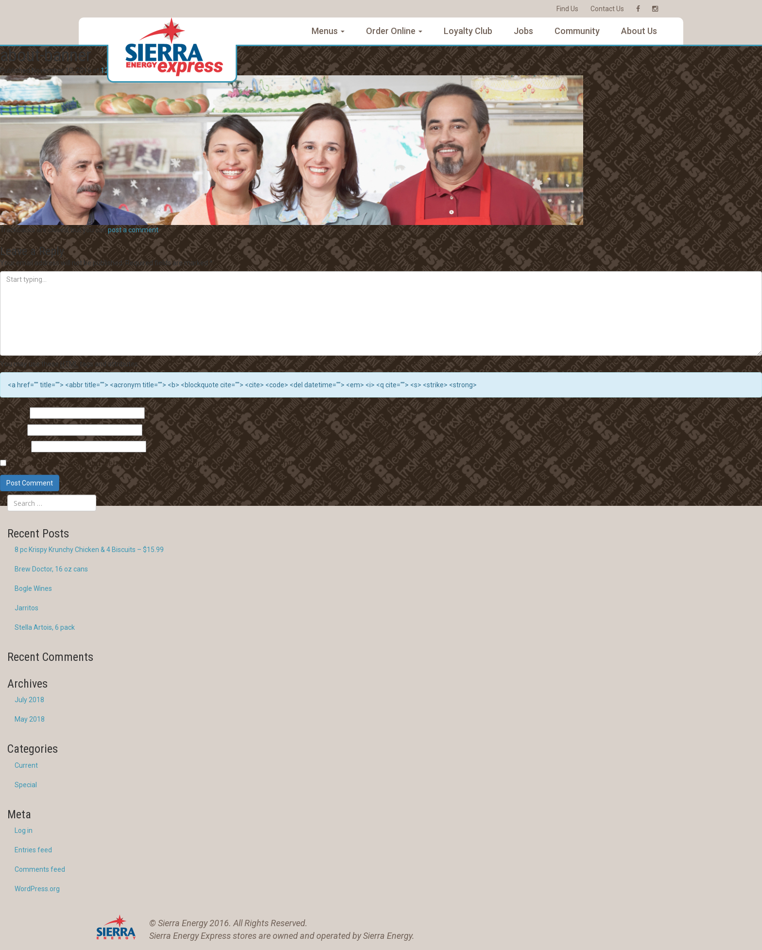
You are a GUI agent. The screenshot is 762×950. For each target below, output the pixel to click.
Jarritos (26, 608)
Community (577, 31)
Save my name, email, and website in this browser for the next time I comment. (150, 463)
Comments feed (40, 869)
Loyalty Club (468, 31)
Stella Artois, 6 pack (45, 627)
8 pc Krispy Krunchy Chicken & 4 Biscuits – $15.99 (89, 549)
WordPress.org (37, 889)
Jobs (523, 31)
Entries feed (33, 850)
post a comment (133, 230)
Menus (328, 31)
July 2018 (29, 700)
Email (13, 429)
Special (26, 785)
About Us (639, 31)
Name (14, 412)
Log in (24, 830)
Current (26, 765)
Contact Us (607, 9)
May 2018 (30, 719)
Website (15, 446)
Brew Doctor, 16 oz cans (51, 569)
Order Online (394, 31)
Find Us (567, 9)
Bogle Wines (33, 588)
